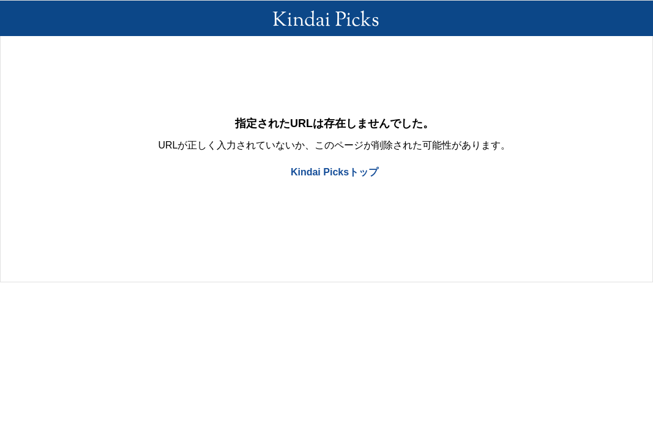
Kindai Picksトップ (334, 172)
